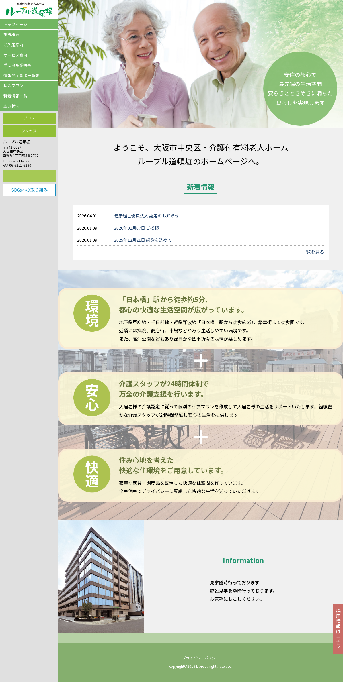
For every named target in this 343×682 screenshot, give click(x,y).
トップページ (15, 24)
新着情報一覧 (15, 96)
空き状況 (11, 106)
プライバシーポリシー (200, 658)
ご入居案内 (13, 45)
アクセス (29, 130)
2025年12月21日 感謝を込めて (143, 240)
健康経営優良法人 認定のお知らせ (146, 216)
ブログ (29, 118)
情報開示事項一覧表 (21, 75)
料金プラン (13, 85)
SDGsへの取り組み (29, 190)
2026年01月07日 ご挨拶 (136, 228)
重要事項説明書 (17, 65)
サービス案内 (15, 55)
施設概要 (11, 34)
